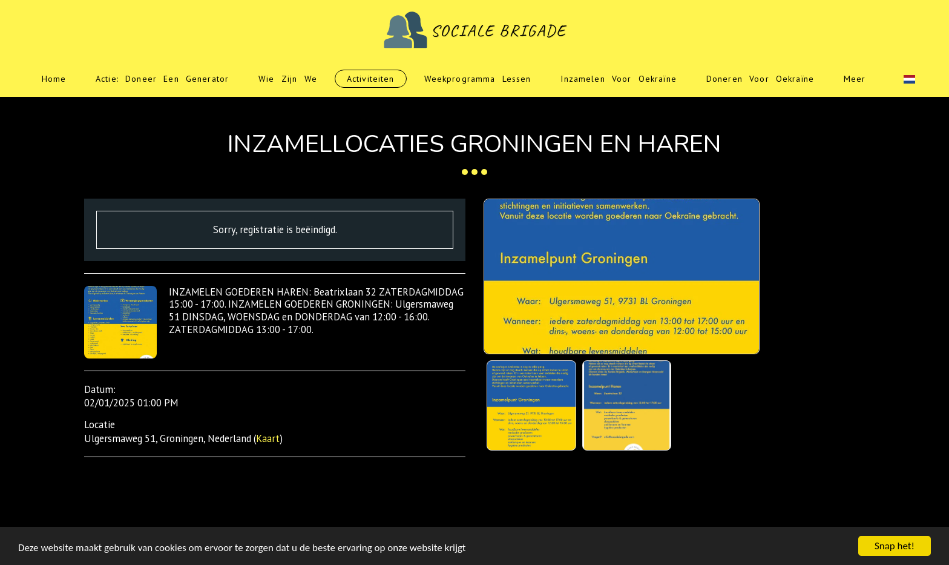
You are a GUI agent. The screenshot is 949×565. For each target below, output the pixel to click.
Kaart (268, 438)
